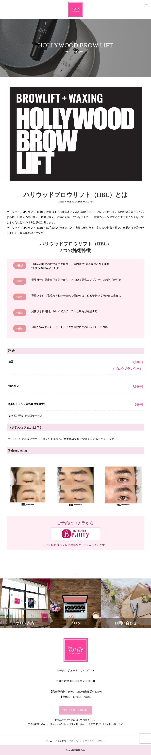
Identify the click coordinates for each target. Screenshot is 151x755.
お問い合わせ (75, 741)
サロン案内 (61, 741)
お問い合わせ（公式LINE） (75, 710)
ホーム (49, 741)
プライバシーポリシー (95, 741)
